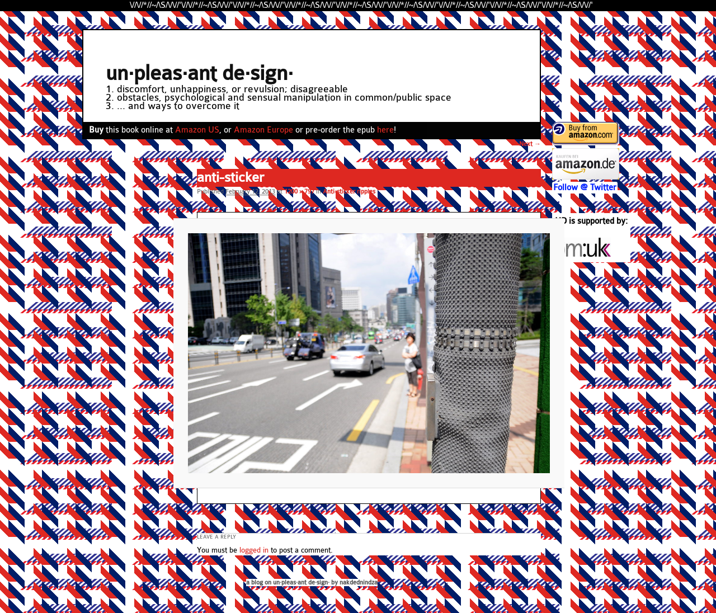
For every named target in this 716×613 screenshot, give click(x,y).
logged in (253, 550)
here (385, 130)
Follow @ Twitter (584, 187)
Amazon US (197, 130)
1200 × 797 (299, 191)
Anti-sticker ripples (349, 191)
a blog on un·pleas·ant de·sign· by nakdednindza (312, 582)
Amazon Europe (263, 130)
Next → (530, 144)
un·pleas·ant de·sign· (199, 74)
